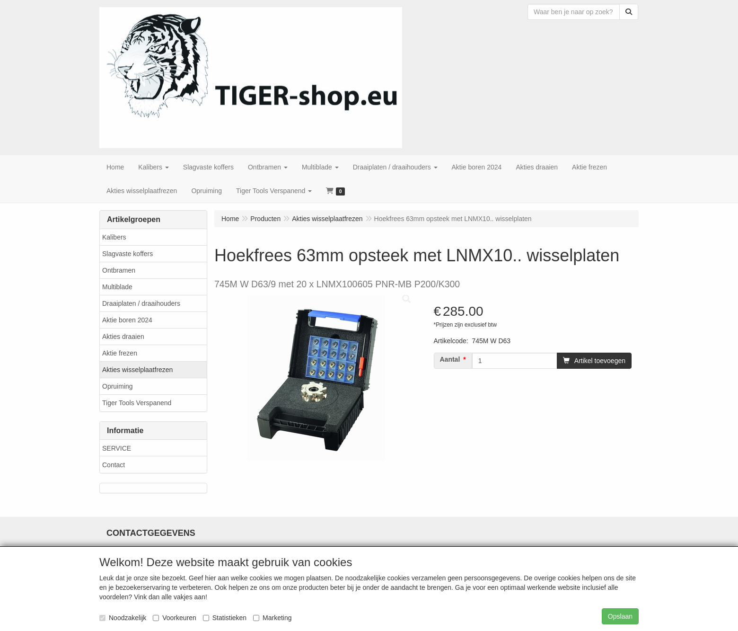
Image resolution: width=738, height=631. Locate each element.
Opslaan (620, 616)
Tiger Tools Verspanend (136, 403)
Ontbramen (118, 270)
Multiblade (117, 287)
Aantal (450, 359)
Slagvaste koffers (127, 254)
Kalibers (114, 237)
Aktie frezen (119, 353)
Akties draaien (123, 336)
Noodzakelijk (122, 618)
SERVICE (116, 448)
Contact (113, 465)
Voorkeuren (174, 618)
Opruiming (117, 386)
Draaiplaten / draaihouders (141, 303)
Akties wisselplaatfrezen (137, 369)
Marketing (272, 618)
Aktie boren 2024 (127, 320)
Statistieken (224, 618)
